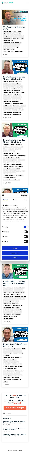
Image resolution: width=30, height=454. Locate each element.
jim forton (16, 301)
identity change (7, 47)
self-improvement (16, 314)
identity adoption (8, 94)
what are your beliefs (8, 175)
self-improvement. (8, 171)
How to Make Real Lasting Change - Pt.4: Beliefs (14, 141)
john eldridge (17, 157)
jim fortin (16, 362)
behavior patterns (13, 81)
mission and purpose (8, 368)
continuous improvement (9, 351)
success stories (21, 171)
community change (16, 83)
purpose (17, 307)
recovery (6, 166)
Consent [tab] (5, 199)
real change (15, 47)
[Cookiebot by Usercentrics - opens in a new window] (21, 195)
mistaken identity (8, 105)
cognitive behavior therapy (18, 292)
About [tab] (24, 199)
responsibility (7, 377)
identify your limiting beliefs (10, 155)
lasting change (7, 101)
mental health (7, 103)
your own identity (17, 114)
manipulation (15, 101)
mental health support (17, 305)
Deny (15, 257)
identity (22, 92)
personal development (9, 370)
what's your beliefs (19, 175)
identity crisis (7, 97)
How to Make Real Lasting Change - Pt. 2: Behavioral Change (14, 283)
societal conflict (7, 114)
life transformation (16, 364)
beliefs (5, 149)
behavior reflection (8, 290)
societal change (17, 112)
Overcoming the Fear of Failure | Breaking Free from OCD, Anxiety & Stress (14, 435)
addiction (6, 287)
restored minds (7, 110)
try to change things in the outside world (13, 51)
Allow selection (15, 253)
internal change (12, 359)
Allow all (15, 248)
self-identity (15, 110)
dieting (18, 294)
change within (7, 36)
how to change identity (18, 38)
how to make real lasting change (11, 44)
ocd (14, 105)
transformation (13, 316)
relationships (19, 375)
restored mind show (8, 312)
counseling (6, 294)
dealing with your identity (17, 86)
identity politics (7, 99)
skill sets (22, 110)
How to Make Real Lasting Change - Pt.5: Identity (14, 78)
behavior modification (19, 287)
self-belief (17, 168)
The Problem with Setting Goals (14, 28)
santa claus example (8, 168)
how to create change (9, 40)
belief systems (7, 83)
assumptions (19, 144)
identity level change (16, 97)
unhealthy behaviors (8, 318)
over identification (21, 105)
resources (11, 166)
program (18, 162)
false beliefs (18, 149)
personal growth (11, 162)
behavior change (7, 31)
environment (20, 88)
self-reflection (7, 379)
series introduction (16, 379)
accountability (7, 348)
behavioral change (17, 31)
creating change (8, 38)
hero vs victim (7, 90)
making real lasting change (10, 160)
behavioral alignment (18, 146)
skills (15, 171)
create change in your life (18, 36)
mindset (20, 366)
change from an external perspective (12, 33)
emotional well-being (18, 353)
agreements (6, 144)
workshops (6, 177)
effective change (8, 353)
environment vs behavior (20, 296)
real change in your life (9, 49)
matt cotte (6, 366)
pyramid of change (8, 373)
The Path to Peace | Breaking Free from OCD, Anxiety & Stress (14, 428)
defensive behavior (8, 88)
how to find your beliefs (9, 151)
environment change (8, 296)
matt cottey (15, 303)
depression (12, 294)
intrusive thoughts (16, 99)
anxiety (12, 144)
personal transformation (9, 108)
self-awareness (7, 314)
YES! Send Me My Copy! (15, 408)
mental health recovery (17, 103)
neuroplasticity (7, 307)
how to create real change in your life (12, 42)
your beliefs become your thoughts (11, 179)
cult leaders (6, 86)
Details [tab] (15, 199)
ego (14, 88)
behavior (6, 81)
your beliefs (12, 177)
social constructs (8, 112)
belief (20, 81)
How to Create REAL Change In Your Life (15, 345)
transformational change (10, 173)
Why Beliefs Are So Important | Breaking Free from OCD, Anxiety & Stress (14, 422)
